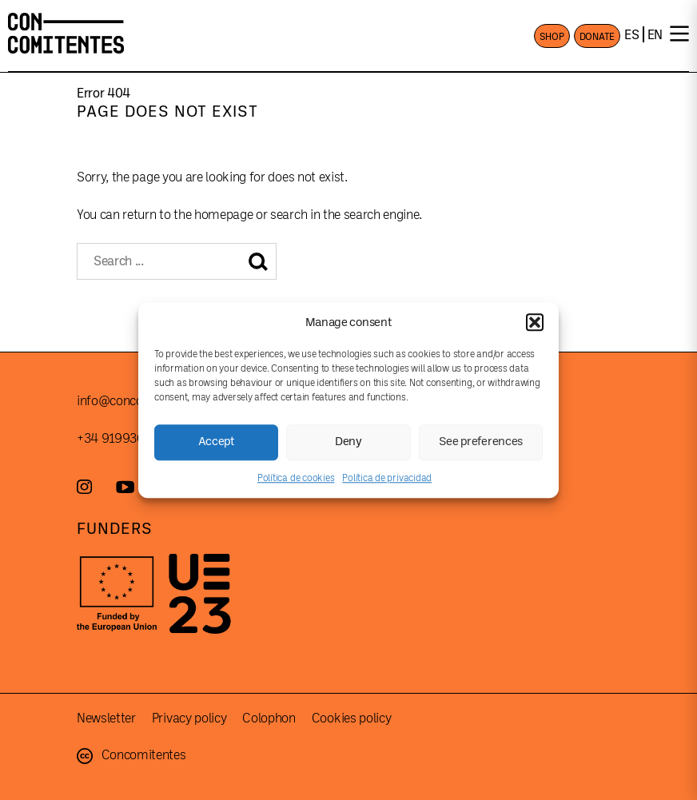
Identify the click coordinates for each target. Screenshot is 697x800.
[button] (535, 322)
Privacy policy (189, 718)
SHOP (552, 36)
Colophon (268, 718)
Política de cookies (295, 478)
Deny (348, 441)
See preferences (481, 441)
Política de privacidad (387, 478)
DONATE (597, 36)
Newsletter (106, 718)
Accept (216, 441)
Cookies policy (352, 718)
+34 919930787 (121, 439)
